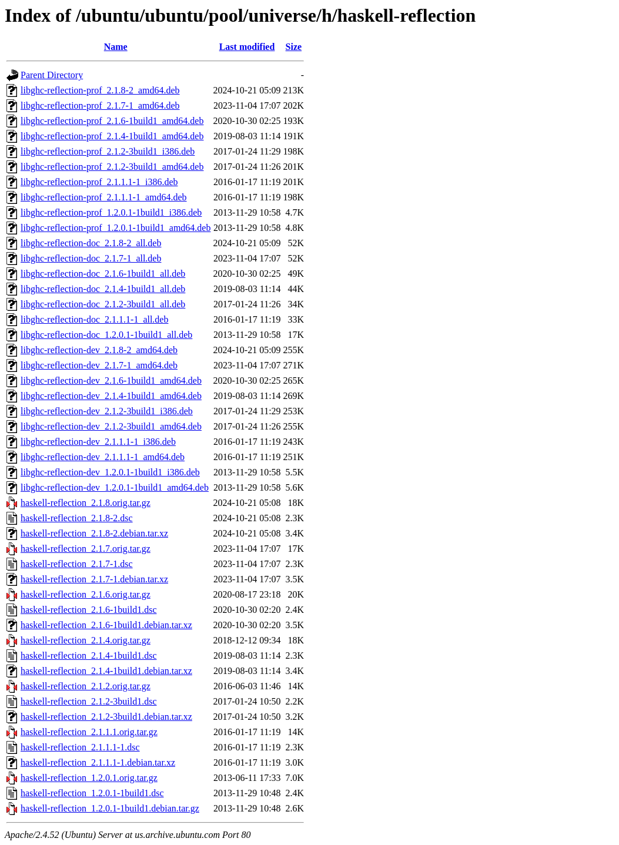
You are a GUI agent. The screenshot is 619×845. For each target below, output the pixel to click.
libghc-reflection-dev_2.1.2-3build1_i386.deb (107, 411)
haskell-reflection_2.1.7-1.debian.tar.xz (94, 579)
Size (294, 47)
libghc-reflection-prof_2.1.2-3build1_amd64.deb (112, 167)
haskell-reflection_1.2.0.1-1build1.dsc (92, 793)
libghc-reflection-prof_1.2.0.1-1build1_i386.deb (111, 212)
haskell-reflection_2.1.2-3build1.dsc (89, 701)
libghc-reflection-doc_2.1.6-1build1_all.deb (103, 274)
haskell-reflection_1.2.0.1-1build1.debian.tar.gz (110, 808)
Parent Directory (52, 75)
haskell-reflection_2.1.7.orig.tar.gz (85, 549)
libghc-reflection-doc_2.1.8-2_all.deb (91, 243)
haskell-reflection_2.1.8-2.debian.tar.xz (94, 533)
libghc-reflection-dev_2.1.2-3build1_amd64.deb (111, 426)
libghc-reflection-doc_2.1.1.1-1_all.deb (94, 319)
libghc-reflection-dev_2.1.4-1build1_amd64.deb (111, 396)
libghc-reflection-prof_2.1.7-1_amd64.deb (100, 105)
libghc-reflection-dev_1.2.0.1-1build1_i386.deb (110, 472)
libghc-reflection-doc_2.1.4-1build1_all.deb (103, 289)
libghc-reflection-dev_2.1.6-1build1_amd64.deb (111, 380)
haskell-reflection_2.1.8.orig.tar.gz (85, 503)
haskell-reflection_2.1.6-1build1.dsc (89, 610)
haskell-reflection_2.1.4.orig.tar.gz (85, 640)
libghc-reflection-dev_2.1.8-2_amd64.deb (99, 350)
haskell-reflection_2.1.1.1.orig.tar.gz (89, 732)
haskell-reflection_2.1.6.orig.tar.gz (85, 594)
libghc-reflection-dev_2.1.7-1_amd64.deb (99, 365)
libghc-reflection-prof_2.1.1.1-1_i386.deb (99, 182)
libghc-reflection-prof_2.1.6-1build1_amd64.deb (112, 121)
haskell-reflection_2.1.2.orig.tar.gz (85, 686)
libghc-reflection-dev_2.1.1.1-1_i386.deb (98, 442)
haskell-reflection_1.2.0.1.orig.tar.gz (89, 778)
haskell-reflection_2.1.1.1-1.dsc (80, 747)
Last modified (247, 47)
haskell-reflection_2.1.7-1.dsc (77, 564)
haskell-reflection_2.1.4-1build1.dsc (89, 655)
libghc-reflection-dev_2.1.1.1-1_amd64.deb (103, 457)
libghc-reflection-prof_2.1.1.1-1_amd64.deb (104, 197)
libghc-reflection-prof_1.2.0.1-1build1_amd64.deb (115, 228)
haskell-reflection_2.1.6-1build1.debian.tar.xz (106, 625)
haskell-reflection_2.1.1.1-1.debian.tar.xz (98, 762)
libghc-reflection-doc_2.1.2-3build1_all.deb (103, 304)
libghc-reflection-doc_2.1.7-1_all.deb (91, 258)
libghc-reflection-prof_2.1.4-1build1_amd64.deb (112, 136)
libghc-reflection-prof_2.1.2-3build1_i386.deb (108, 151)
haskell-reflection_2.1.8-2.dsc (77, 518)
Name (116, 47)
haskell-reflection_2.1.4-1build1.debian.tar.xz (106, 671)
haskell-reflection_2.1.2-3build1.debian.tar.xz (106, 717)
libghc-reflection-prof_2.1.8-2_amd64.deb (100, 90)
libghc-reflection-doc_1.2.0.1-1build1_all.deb (106, 335)
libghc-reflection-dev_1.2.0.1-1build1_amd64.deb (115, 487)
